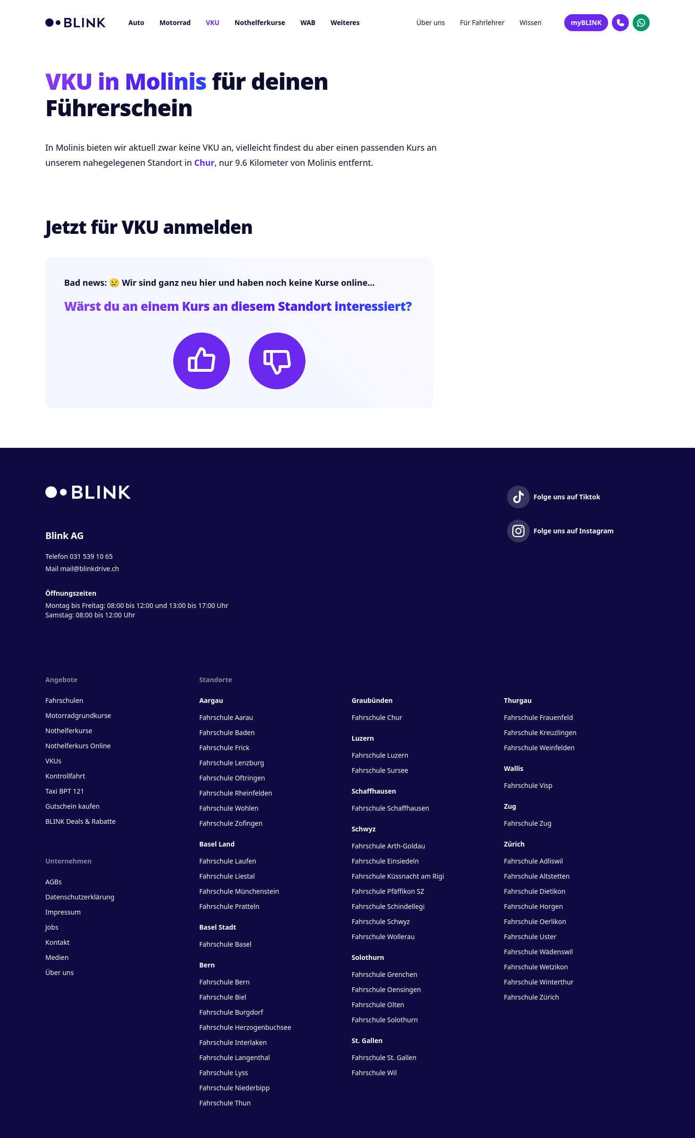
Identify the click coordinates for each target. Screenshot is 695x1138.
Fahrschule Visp (528, 785)
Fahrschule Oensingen (386, 989)
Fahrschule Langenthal (234, 1057)
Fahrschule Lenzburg (231, 762)
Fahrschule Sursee (380, 770)
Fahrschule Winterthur (539, 981)
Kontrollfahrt (65, 775)
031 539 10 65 (91, 556)
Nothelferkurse (260, 22)
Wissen (531, 22)
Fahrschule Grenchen (385, 974)
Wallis (513, 768)
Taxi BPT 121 (64, 791)
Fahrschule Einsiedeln (385, 860)
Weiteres (345, 22)
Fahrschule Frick (224, 747)
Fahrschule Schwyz (381, 921)
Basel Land (217, 843)
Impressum (63, 911)
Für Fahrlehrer (482, 22)
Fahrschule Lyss (223, 1072)
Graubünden (372, 700)
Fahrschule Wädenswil (538, 951)
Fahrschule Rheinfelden (235, 792)
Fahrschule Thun (225, 1102)
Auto (136, 22)
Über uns (430, 22)
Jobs (52, 927)
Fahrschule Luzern (380, 755)
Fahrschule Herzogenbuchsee (245, 1027)
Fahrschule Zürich (531, 997)
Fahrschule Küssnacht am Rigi (398, 876)
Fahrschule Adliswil (533, 860)
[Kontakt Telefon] (620, 22)
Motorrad (175, 22)
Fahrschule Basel (225, 944)
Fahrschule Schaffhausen (390, 808)
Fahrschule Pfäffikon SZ (388, 891)
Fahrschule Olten (378, 1004)
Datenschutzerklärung (79, 896)
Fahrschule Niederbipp (234, 1087)
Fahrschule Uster (530, 936)
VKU (213, 22)
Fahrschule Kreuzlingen (540, 732)
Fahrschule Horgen (533, 906)
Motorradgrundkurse (78, 715)
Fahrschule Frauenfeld (538, 717)
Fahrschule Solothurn (385, 1019)
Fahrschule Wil (374, 1072)
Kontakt (57, 942)
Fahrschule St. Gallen (384, 1057)
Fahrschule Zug (527, 823)
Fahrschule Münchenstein (239, 891)
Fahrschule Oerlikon (535, 921)
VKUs (53, 760)
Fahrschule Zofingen (231, 823)
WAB (307, 22)
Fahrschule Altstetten (536, 876)
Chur (204, 162)
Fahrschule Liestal (227, 876)
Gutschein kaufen (72, 806)
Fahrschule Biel (222, 997)
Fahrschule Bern (224, 981)
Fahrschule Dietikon (534, 891)
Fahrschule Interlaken (233, 1042)
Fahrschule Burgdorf (231, 1012)
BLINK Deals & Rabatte (80, 821)
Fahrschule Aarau (226, 717)
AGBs (53, 881)
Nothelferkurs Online (77, 745)
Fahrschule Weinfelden (539, 747)
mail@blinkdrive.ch (89, 568)
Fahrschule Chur (377, 717)
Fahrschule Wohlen (228, 808)
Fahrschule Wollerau (383, 936)
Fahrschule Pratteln (229, 906)
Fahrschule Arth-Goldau (388, 845)
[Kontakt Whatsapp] (641, 22)
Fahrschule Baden (227, 732)
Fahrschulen (64, 700)
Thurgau (518, 700)
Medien (56, 957)
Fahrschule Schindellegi (388, 906)
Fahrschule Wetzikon (536, 966)
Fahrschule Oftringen (232, 777)
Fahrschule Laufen (227, 860)
